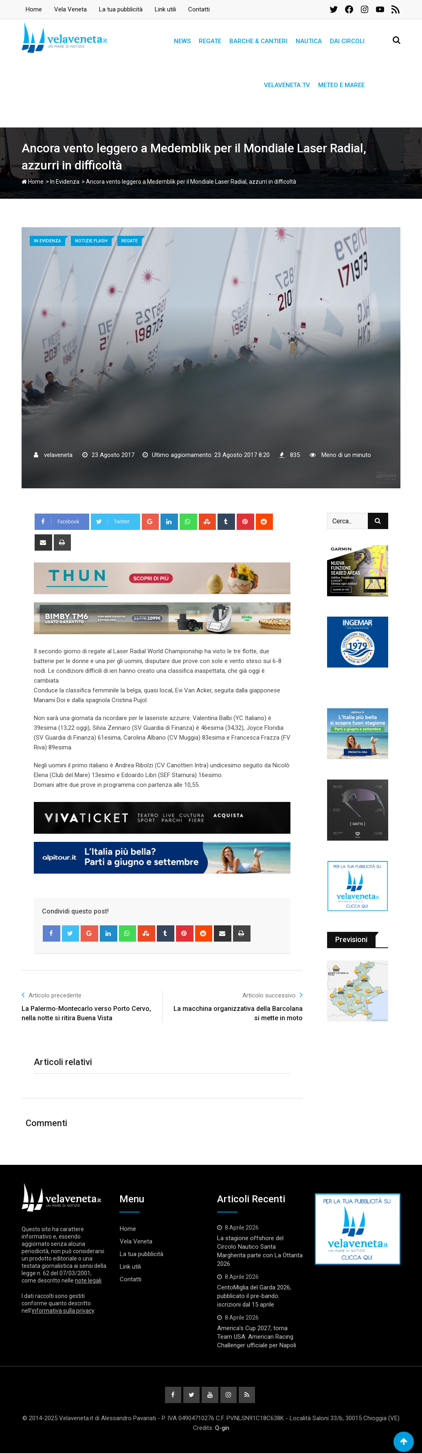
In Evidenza (64, 181)
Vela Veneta (70, 9)
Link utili (165, 9)
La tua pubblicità (121, 9)
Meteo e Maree (341, 85)
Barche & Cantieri (258, 41)
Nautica (309, 41)
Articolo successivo (272, 995)
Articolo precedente (51, 995)
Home (34, 9)
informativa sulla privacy (63, 1310)
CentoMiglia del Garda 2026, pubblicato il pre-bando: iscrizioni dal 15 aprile (254, 1296)
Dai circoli (347, 41)
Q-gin (222, 1428)
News (182, 41)
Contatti (199, 9)
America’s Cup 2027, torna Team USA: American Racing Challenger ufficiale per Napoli (256, 1336)
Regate (210, 41)
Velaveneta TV (287, 85)
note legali (88, 1280)
